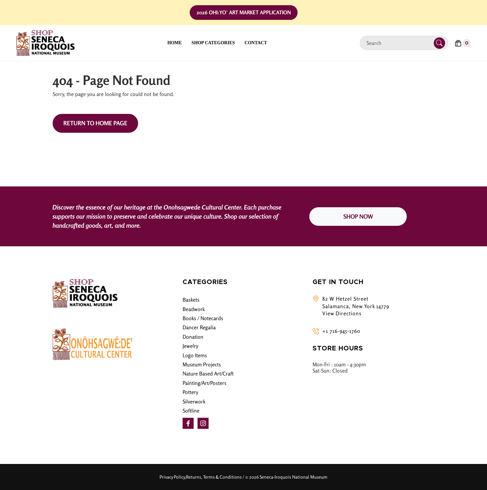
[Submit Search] (439, 43)
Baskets (191, 299)
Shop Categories (213, 42)
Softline (191, 410)
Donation (193, 336)
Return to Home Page (95, 123)
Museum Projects (202, 364)
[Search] (399, 43)
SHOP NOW (358, 216)
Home (174, 42)
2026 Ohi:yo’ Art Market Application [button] (244, 12)
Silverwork (194, 401)
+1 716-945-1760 (341, 331)
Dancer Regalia (199, 327)
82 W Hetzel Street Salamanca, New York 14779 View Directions (355, 306)
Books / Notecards (203, 318)
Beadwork (194, 309)
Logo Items (195, 355)
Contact (256, 42)
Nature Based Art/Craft (208, 373)
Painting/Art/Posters (204, 383)
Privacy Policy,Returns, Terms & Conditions (201, 477)
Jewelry (190, 346)
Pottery (190, 392)
